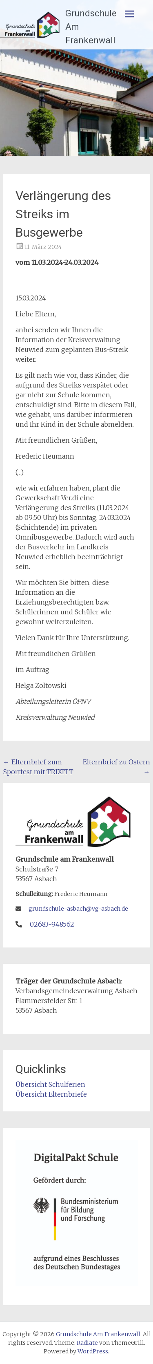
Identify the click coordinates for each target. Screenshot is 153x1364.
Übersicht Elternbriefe (51, 1094)
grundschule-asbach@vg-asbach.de (78, 908)
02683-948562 (52, 924)
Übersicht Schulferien (50, 1084)
